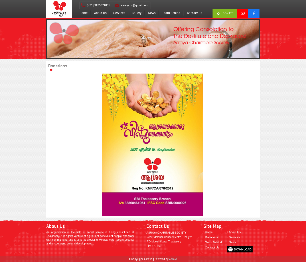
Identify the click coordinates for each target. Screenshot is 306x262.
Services (119, 13)
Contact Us (194, 13)
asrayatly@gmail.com (134, 5)
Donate (228, 13)
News (152, 13)
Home (83, 13)
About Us (100, 13)
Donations (211, 237)
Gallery (137, 13)
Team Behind (171, 13)
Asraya (173, 259)
